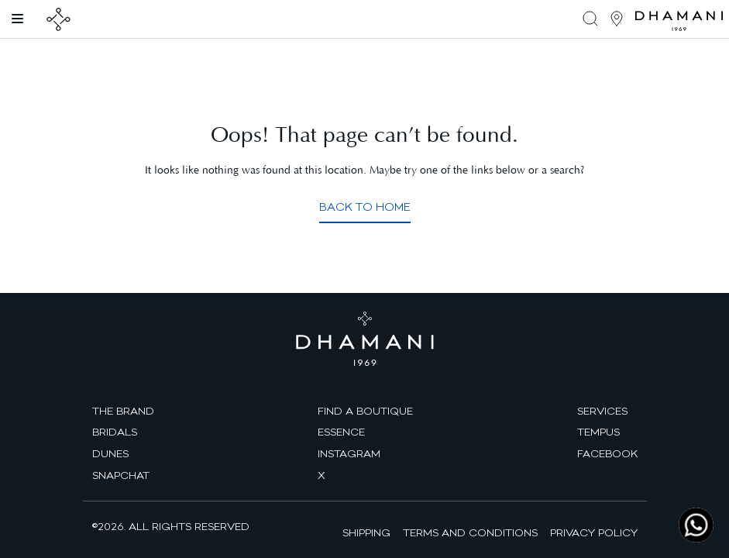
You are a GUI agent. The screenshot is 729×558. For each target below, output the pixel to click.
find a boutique (365, 411)
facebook (607, 453)
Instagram (349, 453)
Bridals (114, 431)
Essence (341, 431)
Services (602, 411)
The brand (123, 411)
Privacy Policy (594, 532)
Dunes (110, 453)
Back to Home (365, 207)
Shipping (366, 532)
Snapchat (121, 475)
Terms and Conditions (470, 532)
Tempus (598, 431)
